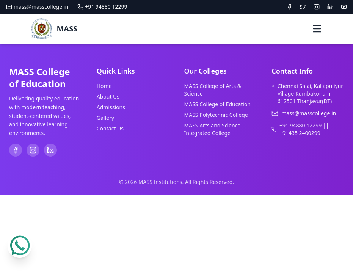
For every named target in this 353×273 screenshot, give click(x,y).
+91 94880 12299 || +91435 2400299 (304, 129)
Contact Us (110, 128)
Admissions (111, 107)
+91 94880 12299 (102, 6)
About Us (108, 96)
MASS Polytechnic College (216, 114)
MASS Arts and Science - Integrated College (214, 129)
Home (104, 85)
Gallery (105, 117)
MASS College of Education (217, 104)
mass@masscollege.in (37, 6)
